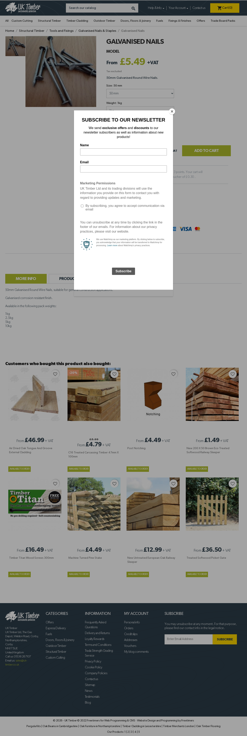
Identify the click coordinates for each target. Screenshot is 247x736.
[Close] (172, 111)
